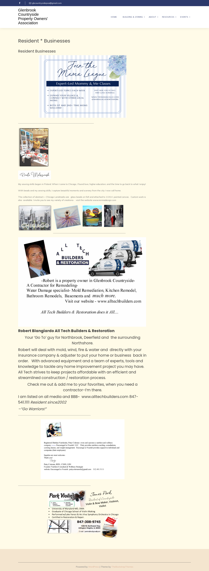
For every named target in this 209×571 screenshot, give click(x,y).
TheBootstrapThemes (122, 566)
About (152, 17)
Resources (168, 17)
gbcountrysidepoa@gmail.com (45, 3)
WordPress (93, 566)
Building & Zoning (133, 17)
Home (114, 17)
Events (184, 17)
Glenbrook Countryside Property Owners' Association (33, 16)
